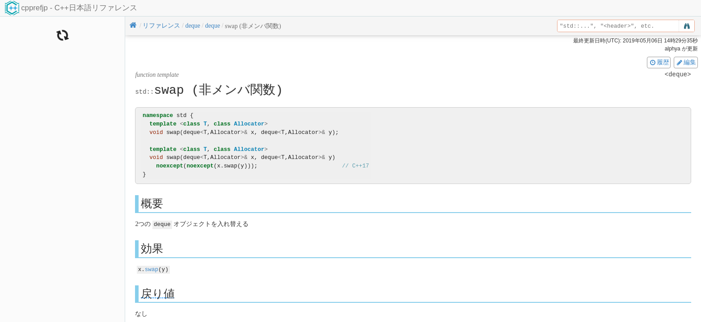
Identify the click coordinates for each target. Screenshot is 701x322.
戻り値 (158, 293)
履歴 (659, 62)
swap (151, 268)
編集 (686, 62)
